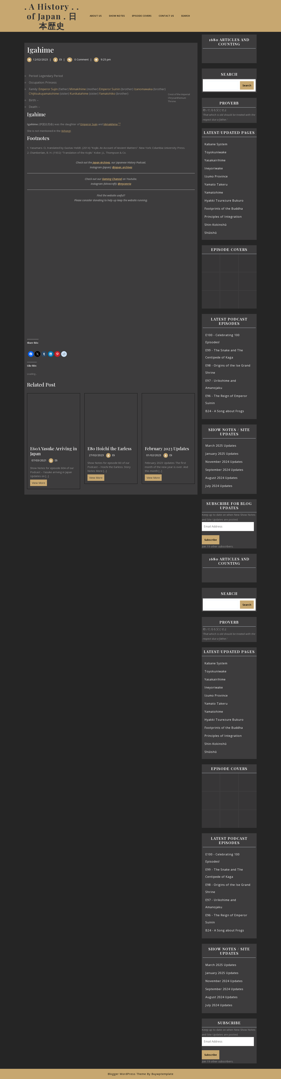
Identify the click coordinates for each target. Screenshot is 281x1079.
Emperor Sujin (48, 89)
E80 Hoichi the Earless (109, 448)
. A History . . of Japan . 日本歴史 (51, 16)
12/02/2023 (40, 59)
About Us (96, 15)
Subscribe (210, 539)
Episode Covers (142, 15)
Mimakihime (77, 89)
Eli (60, 59)
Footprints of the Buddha (223, 209)
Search (185, 15)
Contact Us (166, 15)
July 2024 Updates (218, 486)
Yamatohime (213, 192)
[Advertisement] (110, 521)
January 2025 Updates (222, 454)
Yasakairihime (215, 160)
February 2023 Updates (167, 448)
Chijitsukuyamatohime (44, 94)
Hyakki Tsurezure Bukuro (224, 200)
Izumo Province (216, 176)
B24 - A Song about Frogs (224, 411)
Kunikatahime (79, 94)
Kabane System (215, 144)
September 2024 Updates (224, 470)
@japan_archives (122, 167)
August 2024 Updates (221, 478)
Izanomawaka (143, 89)
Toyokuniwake (215, 152)
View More (37, 482)
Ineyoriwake (213, 168)
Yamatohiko (107, 94)
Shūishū (210, 233)
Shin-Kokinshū (215, 225)
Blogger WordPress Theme (127, 1074)
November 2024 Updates (224, 462)
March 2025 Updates (220, 446)
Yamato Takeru (216, 184)
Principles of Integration (223, 217)
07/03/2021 (39, 460)
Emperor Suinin (109, 89)
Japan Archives (101, 162)
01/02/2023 (153, 455)
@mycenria (124, 183)
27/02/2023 (96, 455)
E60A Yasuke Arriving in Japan (53, 451)
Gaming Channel (112, 179)
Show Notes (117, 15)
